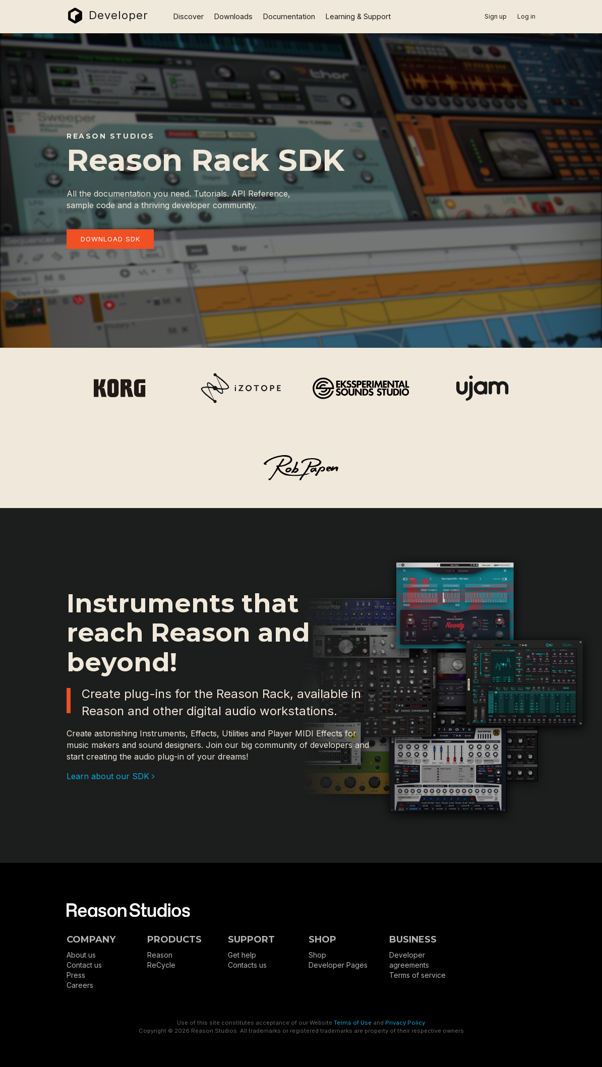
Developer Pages (338, 965)
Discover (188, 16)
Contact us (84, 965)
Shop (317, 955)
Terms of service (417, 975)
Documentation (289, 16)
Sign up (496, 16)
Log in (526, 16)
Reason (159, 955)
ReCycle (161, 965)
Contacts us (247, 965)
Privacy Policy (405, 1022)
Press (76, 975)
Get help (242, 955)
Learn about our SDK (111, 776)
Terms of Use (353, 1022)
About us (81, 955)
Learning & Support (358, 16)
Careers (80, 985)
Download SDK (110, 239)
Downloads (233, 16)
